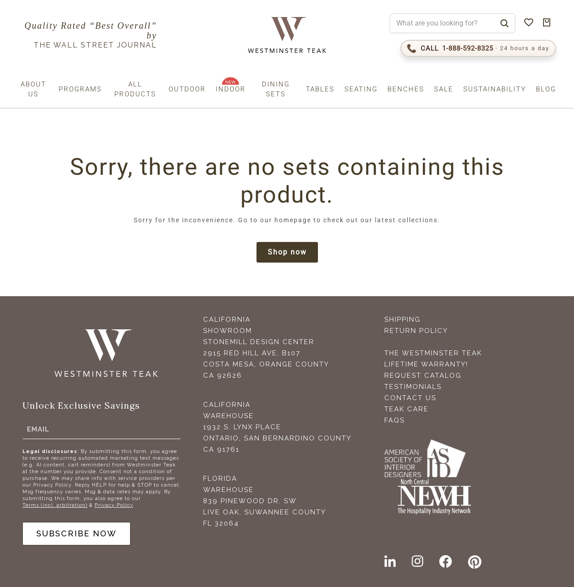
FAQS (394, 420)
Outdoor (187, 89)
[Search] (504, 23)
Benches (405, 89)
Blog (546, 89)
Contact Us (410, 398)
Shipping (402, 319)
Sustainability (494, 89)
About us (33, 89)
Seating (361, 89)
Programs (80, 89)
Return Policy (416, 331)
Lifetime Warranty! (426, 364)
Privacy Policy (114, 505)
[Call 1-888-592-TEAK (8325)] (478, 48)
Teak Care (406, 409)
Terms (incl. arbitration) (54, 505)
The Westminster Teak (433, 353)
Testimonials (413, 387)
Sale (443, 89)
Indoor (231, 89)
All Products (135, 89)
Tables (320, 89)
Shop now (287, 252)
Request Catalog (422, 375)
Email (38, 429)
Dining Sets (276, 89)
